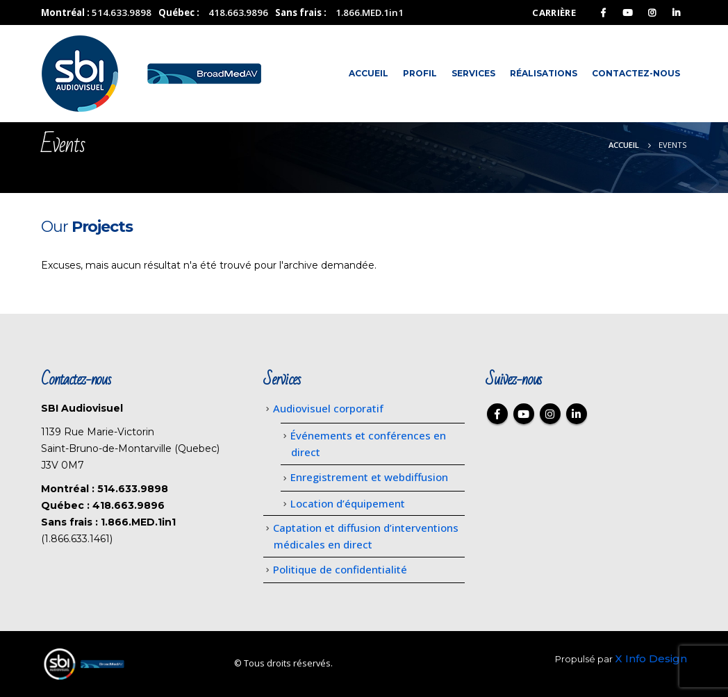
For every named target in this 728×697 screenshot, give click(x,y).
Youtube (523, 413)
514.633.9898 (121, 12)
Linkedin (576, 413)
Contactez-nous (636, 73)
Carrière (554, 12)
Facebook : (497, 413)
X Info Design (651, 658)
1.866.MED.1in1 (370, 12)
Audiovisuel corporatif (328, 408)
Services (473, 73)
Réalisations (543, 73)
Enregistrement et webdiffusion (369, 477)
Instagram (550, 413)
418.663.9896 (238, 12)
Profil (420, 73)
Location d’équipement (347, 503)
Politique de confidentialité (340, 569)
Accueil (368, 73)
